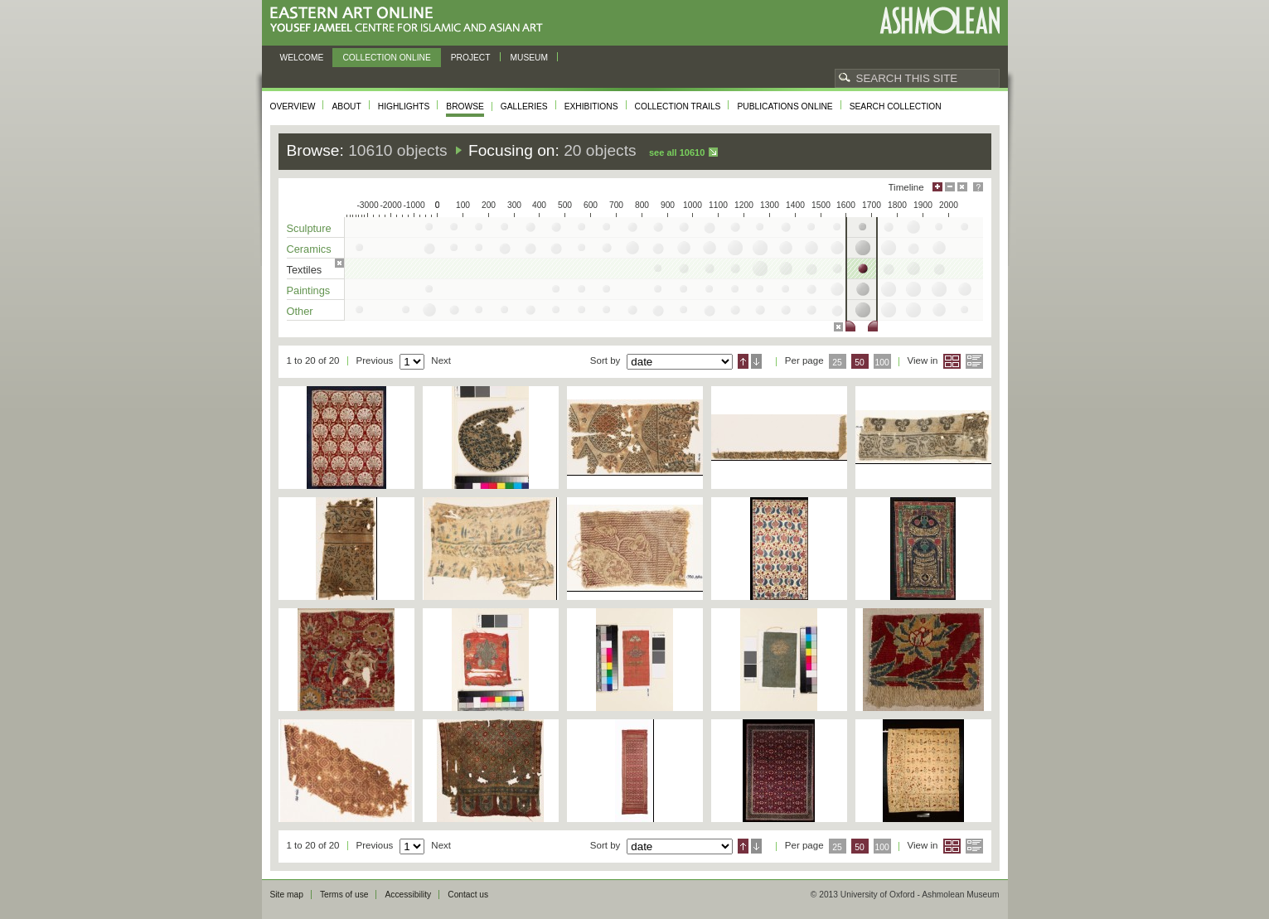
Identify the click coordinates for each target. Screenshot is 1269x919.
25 (837, 362)
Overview (293, 106)
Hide (962, 186)
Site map (286, 894)
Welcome (302, 57)
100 (881, 362)
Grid (952, 361)
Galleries (524, 106)
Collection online (386, 57)
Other (300, 311)
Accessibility (408, 894)
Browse (465, 106)
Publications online (784, 106)
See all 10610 (677, 152)
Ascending (743, 361)
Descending (756, 361)
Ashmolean (939, 20)
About (346, 106)
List (974, 361)
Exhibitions (591, 106)
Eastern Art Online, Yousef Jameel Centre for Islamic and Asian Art (410, 20)
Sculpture (309, 228)
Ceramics (309, 249)
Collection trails (678, 106)
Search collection (896, 106)
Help (978, 186)
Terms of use (344, 894)
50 (860, 362)
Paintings (309, 290)
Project (471, 57)
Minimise (950, 186)
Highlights (404, 106)
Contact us (468, 894)
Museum (530, 57)
